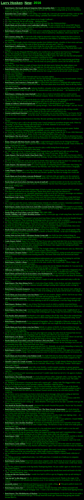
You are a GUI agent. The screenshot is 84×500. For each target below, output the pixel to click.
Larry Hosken (12, 3)
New (28, 3)
